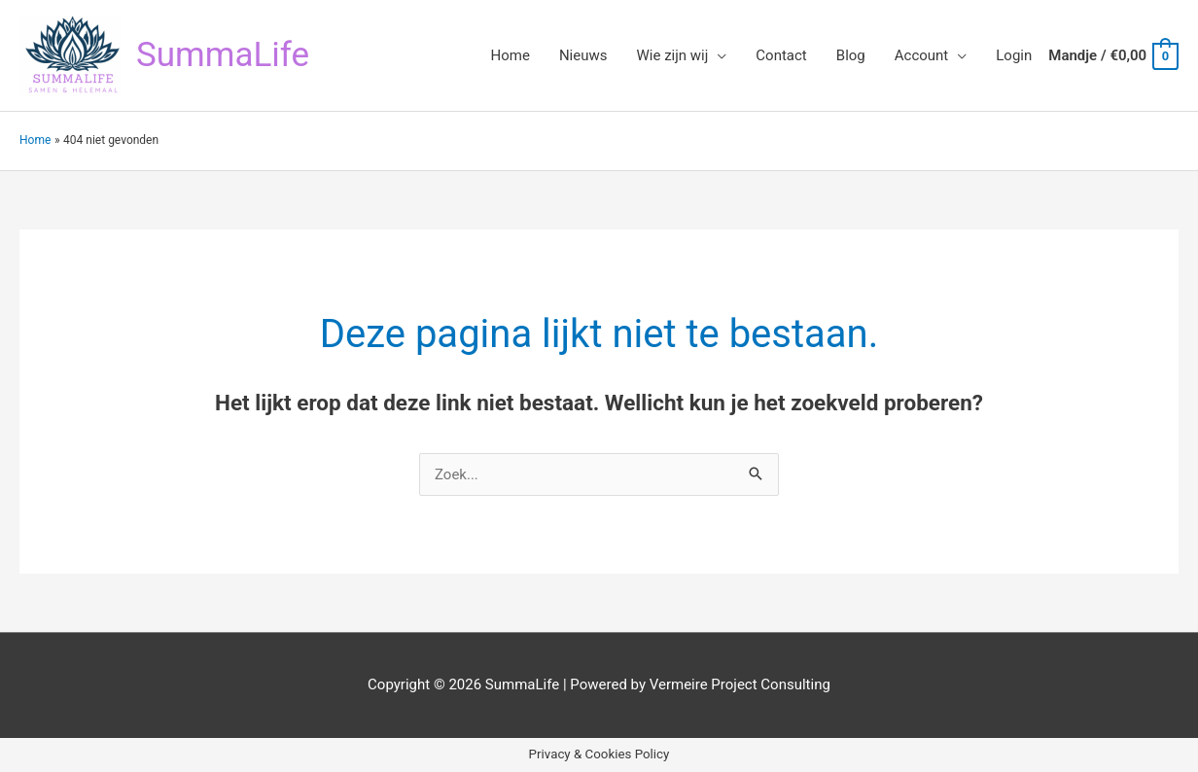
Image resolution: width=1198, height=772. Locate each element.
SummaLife (222, 55)
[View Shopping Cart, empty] (1112, 55)
